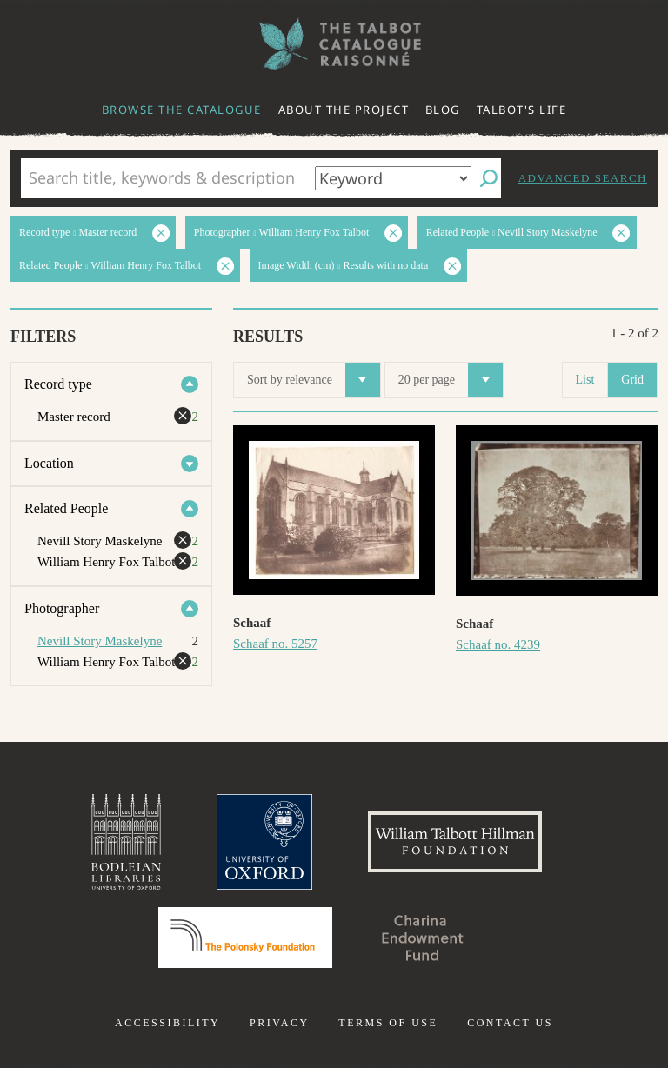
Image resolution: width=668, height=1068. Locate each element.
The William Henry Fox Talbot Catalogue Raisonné (334, 43)
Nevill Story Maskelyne (99, 641)
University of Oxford (264, 842)
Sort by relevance (313, 380)
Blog (442, 109)
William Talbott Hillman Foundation (455, 841)
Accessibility (167, 1023)
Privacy (280, 1023)
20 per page (450, 380)
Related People (66, 508)
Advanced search (582, 177)
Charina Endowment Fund (423, 937)
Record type (58, 384)
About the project (344, 109)
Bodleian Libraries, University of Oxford (126, 842)
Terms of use (388, 1023)
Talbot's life (522, 109)
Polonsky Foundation (245, 937)
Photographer (61, 608)
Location (49, 463)
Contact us (510, 1023)
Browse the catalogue (182, 109)
